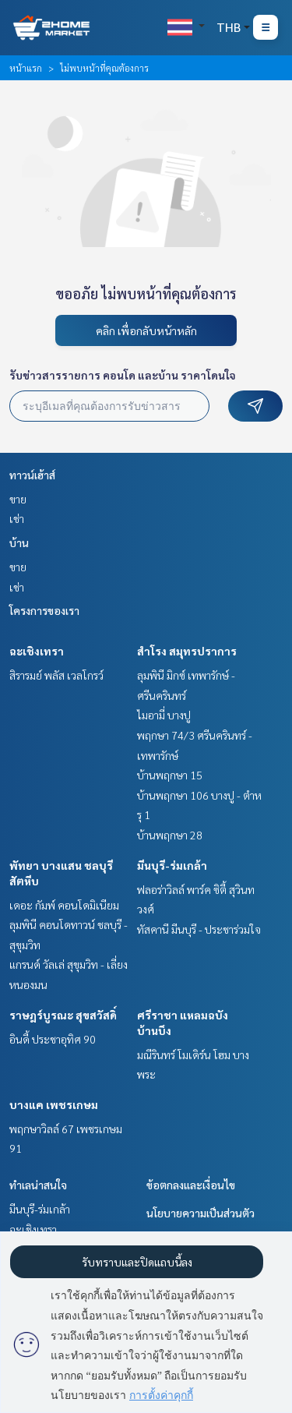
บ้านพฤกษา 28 (169, 835)
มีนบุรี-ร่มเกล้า (172, 865)
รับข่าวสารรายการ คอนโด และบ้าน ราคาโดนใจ (122, 375)
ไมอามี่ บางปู (164, 715)
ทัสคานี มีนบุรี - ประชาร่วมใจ (199, 929)
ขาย (17, 499)
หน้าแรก (25, 68)
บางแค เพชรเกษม (53, 1104)
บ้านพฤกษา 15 (169, 775)
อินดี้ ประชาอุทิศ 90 (52, 1039)
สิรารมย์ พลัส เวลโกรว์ (56, 675)
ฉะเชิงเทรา (36, 651)
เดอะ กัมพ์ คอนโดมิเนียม (64, 905)
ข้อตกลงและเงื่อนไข (190, 1185)
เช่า (16, 518)
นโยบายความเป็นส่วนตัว (200, 1213)
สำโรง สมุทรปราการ (187, 651)
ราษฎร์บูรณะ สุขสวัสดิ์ (63, 1015)
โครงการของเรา (44, 610)
